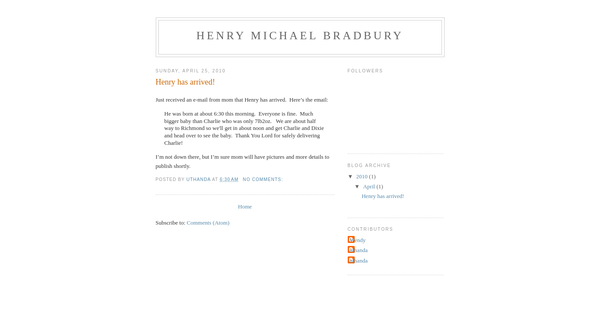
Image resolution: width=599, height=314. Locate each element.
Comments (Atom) (208, 222)
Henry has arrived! (185, 82)
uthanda (359, 250)
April (370, 186)
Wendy (358, 240)
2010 (362, 176)
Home (245, 206)
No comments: (264, 179)
